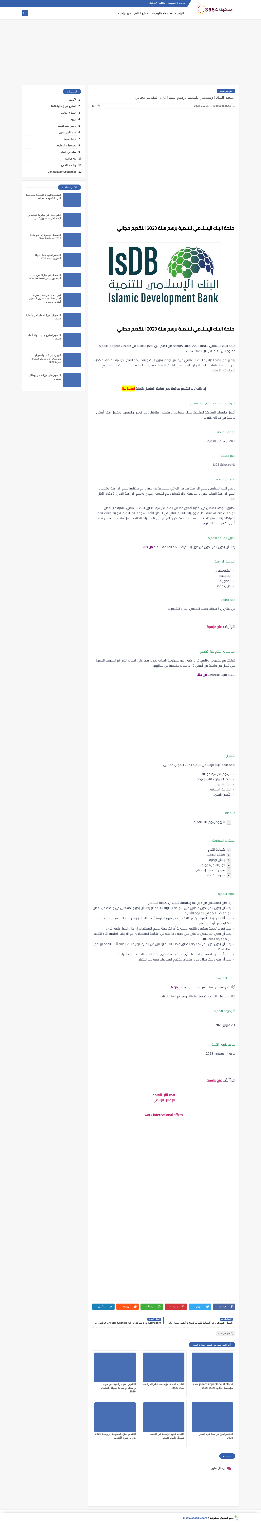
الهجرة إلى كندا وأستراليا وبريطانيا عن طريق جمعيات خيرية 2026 (46, 358)
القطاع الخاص (141, 13)
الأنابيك (73, 99)
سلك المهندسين (68, 132)
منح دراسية (124, 13)
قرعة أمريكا (70, 138)
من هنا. (202, 675)
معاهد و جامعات (68, 152)
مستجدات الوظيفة (162, 13)
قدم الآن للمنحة (164, 1095)
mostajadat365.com (195, 1517)
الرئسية (179, 13)
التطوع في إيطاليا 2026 (64, 106)
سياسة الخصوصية (176, 3)
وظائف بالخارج (69, 165)
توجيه (74, 119)
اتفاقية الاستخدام (157, 3)
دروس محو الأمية (67, 125)
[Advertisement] (130, 54)
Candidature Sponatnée (62, 171)
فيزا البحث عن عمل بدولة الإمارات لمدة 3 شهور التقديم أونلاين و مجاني (45, 298)
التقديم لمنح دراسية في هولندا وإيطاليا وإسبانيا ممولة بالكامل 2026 (118, 1388)
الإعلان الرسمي (164, 1100)
